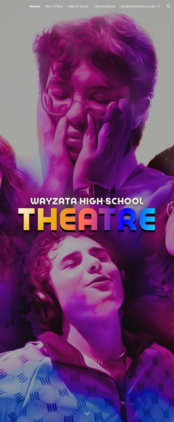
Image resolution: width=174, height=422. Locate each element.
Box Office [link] (54, 6)
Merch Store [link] (79, 6)
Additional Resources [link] (138, 6)
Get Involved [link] (104, 6)
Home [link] (35, 6)
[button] (168, 6)
